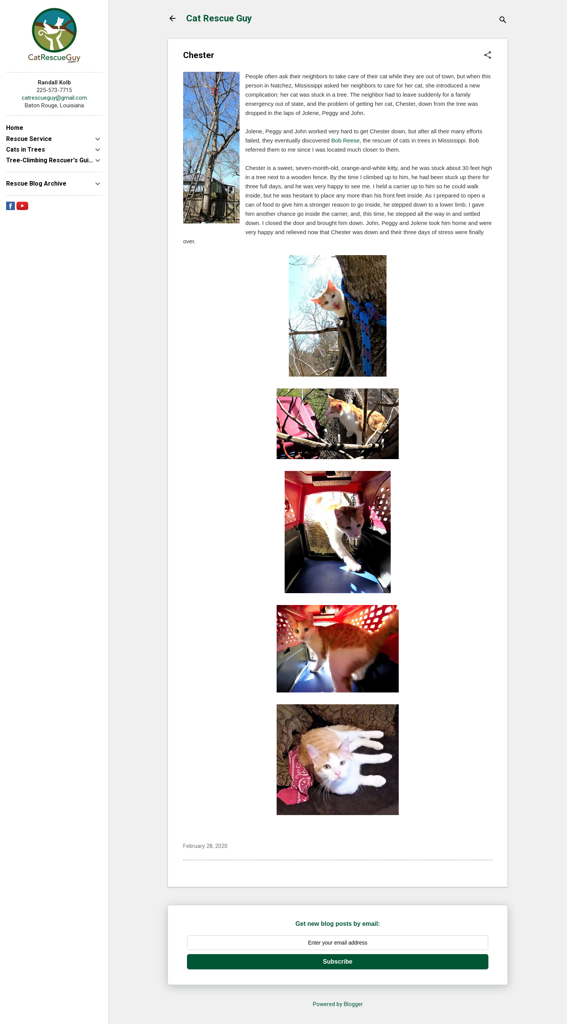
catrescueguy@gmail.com (54, 97)
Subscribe (337, 961)
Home (14, 127)
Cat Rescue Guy (219, 18)
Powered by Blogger (338, 1004)
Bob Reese (345, 140)
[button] (487, 55)
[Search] (502, 20)
